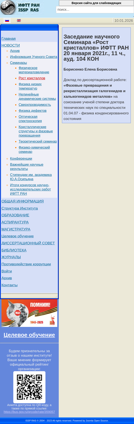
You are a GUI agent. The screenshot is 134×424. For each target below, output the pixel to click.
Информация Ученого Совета (33, 57)
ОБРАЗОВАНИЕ (15, 215)
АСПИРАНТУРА (15, 222)
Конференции (21, 158)
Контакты (10, 285)
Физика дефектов (33, 110)
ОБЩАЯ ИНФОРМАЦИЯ (23, 201)
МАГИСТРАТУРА (16, 229)
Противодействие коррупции (26, 264)
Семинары (18, 63)
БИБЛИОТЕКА (14, 250)
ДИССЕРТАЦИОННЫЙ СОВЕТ (28, 243)
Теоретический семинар (38, 141)
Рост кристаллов (32, 78)
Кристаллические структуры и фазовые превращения (36, 131)
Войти (7, 271)
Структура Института (20, 208)
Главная (9, 38)
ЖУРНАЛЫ (11, 257)
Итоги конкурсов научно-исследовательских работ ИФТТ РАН (30, 189)
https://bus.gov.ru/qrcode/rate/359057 (29, 412)
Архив (15, 51)
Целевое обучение (18, 236)
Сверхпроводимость (35, 104)
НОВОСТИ (11, 45)
